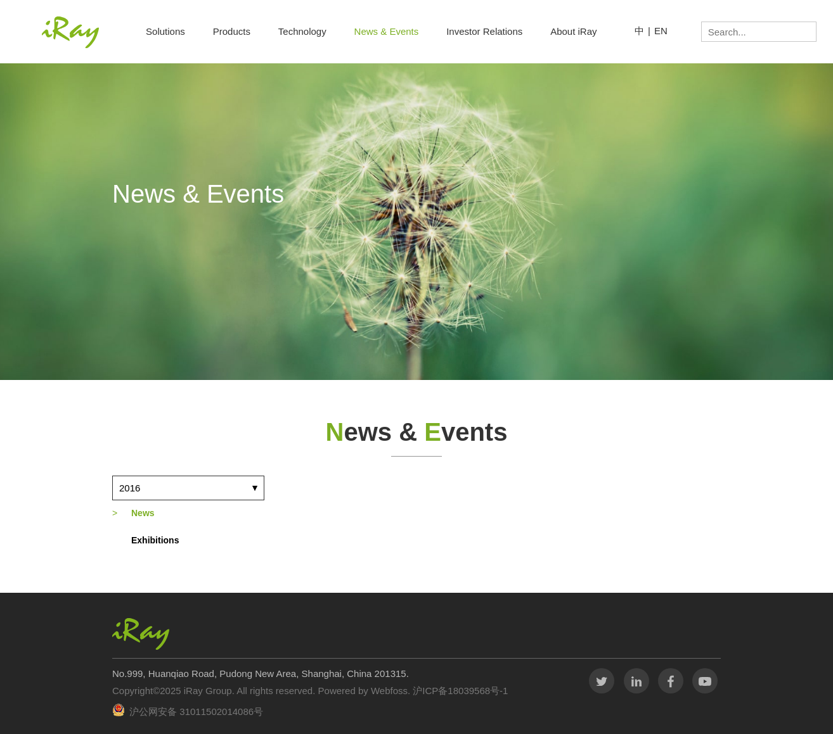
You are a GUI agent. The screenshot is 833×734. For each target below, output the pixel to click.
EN (661, 30)
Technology (302, 31)
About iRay (573, 31)
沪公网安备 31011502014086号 (196, 711)
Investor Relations (484, 31)
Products (231, 31)
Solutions (165, 31)
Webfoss (389, 690)
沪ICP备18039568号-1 (459, 690)
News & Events (386, 31)
